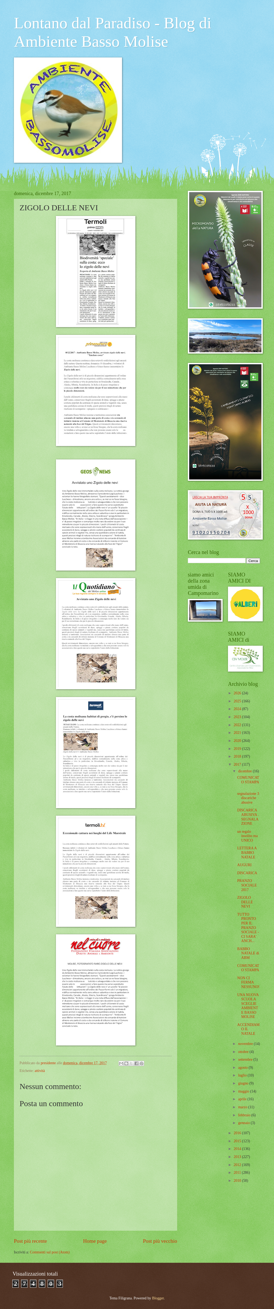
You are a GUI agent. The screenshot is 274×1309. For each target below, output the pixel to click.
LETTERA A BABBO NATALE (246, 852)
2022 (238, 725)
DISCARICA (247, 873)
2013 (238, 1157)
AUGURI (244, 865)
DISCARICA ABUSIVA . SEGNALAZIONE (248, 817)
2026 (238, 693)
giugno (243, 1083)
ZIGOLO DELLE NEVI (245, 902)
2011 (238, 1173)
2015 (238, 1141)
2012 (238, 1165)
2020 (238, 741)
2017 (238, 764)
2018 (238, 756)
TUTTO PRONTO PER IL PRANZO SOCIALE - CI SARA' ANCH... (248, 927)
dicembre (245, 771)
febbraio (244, 1115)
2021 (238, 733)
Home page (95, 1241)
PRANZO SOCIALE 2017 (247, 885)
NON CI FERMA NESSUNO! (248, 982)
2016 (238, 1133)
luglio (243, 1075)
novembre (246, 1044)
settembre (245, 1060)
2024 (238, 709)
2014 (238, 1149)
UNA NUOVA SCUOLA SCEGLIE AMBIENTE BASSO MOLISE (247, 1006)
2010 (238, 1181)
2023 (238, 717)
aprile (243, 1099)
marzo (243, 1107)
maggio (244, 1091)
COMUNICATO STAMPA (248, 780)
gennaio (244, 1123)
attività (40, 1071)
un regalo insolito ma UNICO (247, 836)
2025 (238, 701)
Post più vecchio (160, 1241)
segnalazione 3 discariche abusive (248, 798)
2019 (238, 749)
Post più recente (30, 1241)
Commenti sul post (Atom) (50, 1252)
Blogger (158, 1298)
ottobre (244, 1052)
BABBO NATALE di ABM (248, 953)
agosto (243, 1068)
